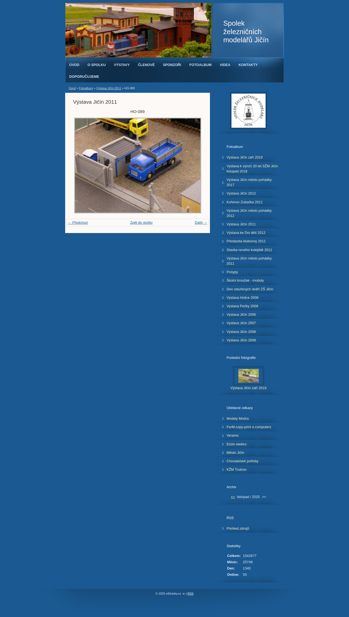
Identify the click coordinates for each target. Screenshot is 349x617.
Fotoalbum (200, 65)
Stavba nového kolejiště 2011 (249, 250)
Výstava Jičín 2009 (241, 340)
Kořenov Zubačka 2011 (245, 202)
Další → (201, 222)
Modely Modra (238, 418)
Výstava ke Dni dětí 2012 (246, 233)
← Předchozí (78, 222)
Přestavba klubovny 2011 (246, 241)
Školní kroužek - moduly (245, 280)
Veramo (233, 435)
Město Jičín (235, 453)
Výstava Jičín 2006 (241, 314)
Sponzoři (172, 65)
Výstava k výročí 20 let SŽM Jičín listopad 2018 (252, 168)
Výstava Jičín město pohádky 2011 (249, 261)
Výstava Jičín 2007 (241, 323)
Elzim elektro (236, 444)
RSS (190, 593)
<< (233, 497)
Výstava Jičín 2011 (108, 88)
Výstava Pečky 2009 (242, 306)
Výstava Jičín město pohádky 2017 (249, 182)
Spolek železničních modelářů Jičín (246, 31)
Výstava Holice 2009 (242, 298)
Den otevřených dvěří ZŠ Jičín (250, 289)
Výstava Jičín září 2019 (245, 157)
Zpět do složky (141, 222)
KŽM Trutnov (236, 469)
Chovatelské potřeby (242, 461)
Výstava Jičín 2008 (241, 332)
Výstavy (122, 65)
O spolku (97, 65)
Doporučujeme (84, 76)
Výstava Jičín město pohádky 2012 (249, 213)
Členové (146, 65)
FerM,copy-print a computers (249, 427)
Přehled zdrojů (238, 528)
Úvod (74, 65)
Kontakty (248, 65)
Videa (225, 65)
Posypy (232, 272)
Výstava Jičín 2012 (241, 193)
